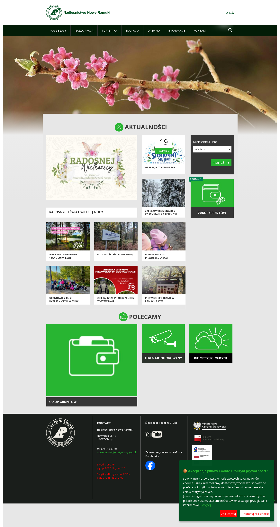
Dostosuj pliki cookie (255, 514)
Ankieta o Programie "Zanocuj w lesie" (63, 256)
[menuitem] (58, 30)
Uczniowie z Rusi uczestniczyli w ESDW (63, 299)
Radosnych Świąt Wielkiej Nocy (76, 212)
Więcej (206, 505)
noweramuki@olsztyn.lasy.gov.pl (116, 452)
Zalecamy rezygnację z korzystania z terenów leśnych (161, 214)
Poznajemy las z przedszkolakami (156, 256)
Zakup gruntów (63, 402)
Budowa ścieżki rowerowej (115, 254)
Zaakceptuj (228, 514)
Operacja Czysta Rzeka (160, 167)
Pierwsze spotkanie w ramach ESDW (159, 299)
